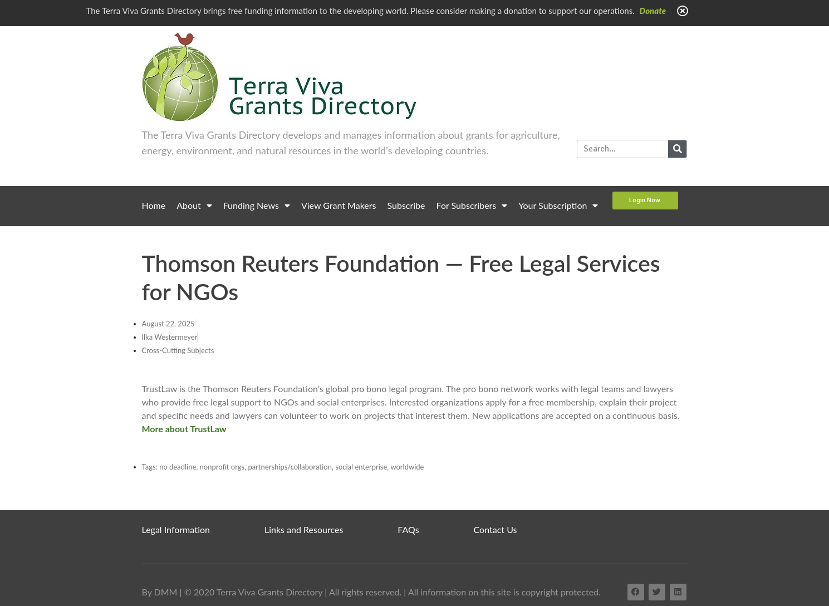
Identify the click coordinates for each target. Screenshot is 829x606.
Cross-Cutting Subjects (178, 350)
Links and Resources (303, 529)
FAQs (408, 529)
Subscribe (406, 205)
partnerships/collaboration (290, 466)
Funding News (256, 206)
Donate (653, 11)
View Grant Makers (338, 205)
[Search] (677, 149)
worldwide (407, 466)
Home (154, 205)
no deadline (177, 466)
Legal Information (176, 529)
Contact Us (495, 529)
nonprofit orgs (222, 466)
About (194, 206)
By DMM (160, 592)
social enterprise (361, 466)
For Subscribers (472, 206)
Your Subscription (558, 206)
